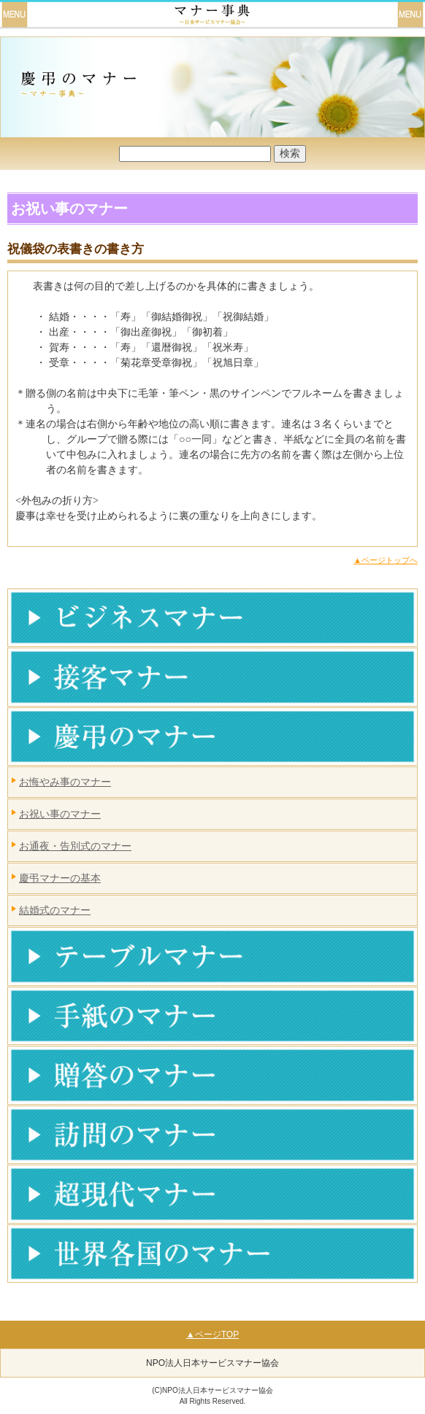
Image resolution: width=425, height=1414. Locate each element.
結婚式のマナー (55, 910)
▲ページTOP (212, 1334)
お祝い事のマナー (60, 814)
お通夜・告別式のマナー (75, 846)
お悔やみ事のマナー (65, 782)
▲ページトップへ (385, 560)
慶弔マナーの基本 (60, 878)
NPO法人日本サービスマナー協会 (212, 1363)
